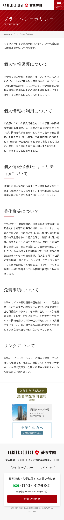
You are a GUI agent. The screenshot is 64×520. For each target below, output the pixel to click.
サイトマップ (47, 467)
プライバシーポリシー (21, 467)
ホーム (7, 34)
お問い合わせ (32, 499)
